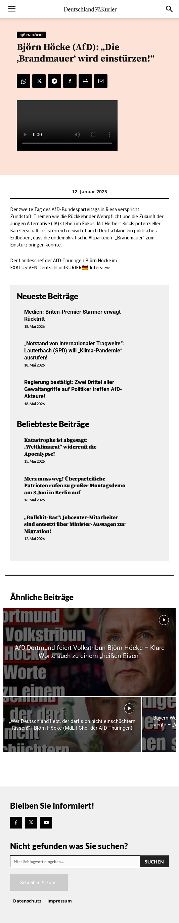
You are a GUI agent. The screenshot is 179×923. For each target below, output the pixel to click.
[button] (11, 9)
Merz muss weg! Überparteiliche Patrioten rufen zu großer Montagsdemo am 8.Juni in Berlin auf (74, 485)
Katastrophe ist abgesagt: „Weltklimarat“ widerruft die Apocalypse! (60, 447)
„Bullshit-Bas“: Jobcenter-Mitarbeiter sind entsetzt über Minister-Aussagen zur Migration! (75, 524)
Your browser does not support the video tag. (67, 125)
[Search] (154, 861)
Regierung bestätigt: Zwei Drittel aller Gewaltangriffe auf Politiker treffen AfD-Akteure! (73, 389)
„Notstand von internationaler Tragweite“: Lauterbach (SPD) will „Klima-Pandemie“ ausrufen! (74, 350)
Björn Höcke (31, 35)
